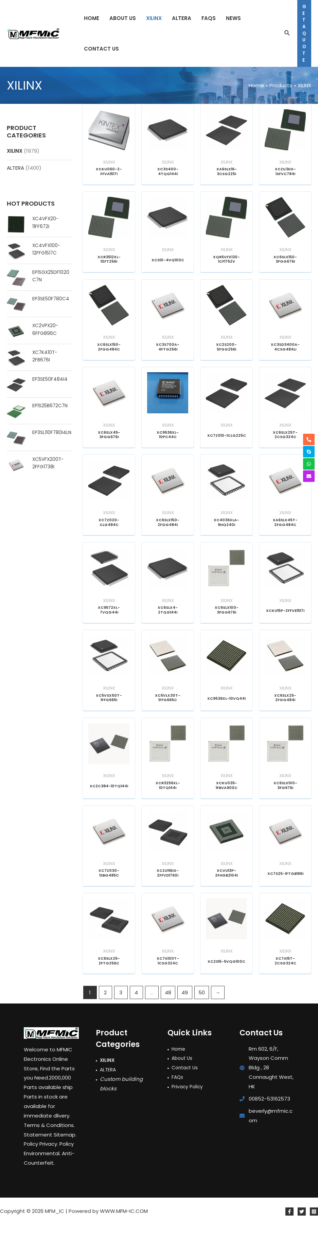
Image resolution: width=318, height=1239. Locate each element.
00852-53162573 (269, 1112)
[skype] (309, 451)
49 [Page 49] (184, 1006)
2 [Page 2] (105, 1006)
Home (179, 1062)
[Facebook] (289, 1226)
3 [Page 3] (120, 1006)
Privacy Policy (188, 1100)
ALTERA (15, 167)
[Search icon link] (287, 33)
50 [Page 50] (201, 1006)
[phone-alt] (309, 439)
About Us (183, 1072)
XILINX (14, 150)
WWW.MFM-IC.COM (124, 1225)
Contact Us (186, 1081)
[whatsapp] (309, 464)
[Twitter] (302, 1226)
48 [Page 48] (168, 1006)
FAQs (178, 1091)
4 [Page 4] (136, 1006)
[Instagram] (314, 1226)
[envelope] (309, 476)
